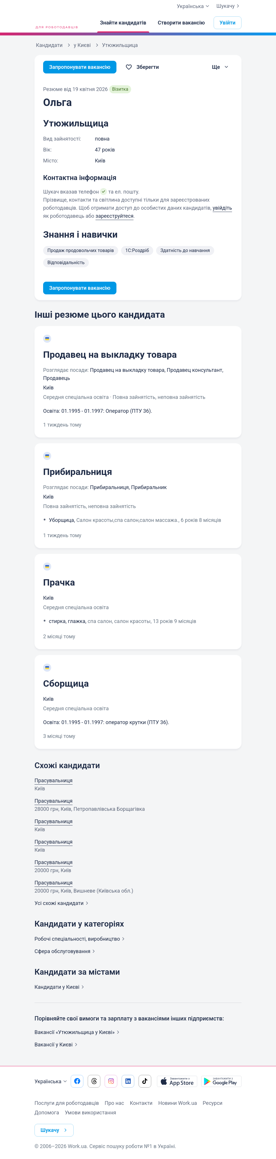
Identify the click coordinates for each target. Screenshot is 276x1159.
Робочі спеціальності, (80, 939)
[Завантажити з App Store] (177, 1081)
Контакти (141, 1103)
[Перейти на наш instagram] (111, 1081)
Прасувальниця (53, 780)
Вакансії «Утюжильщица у (78, 1032)
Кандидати (60, 987)
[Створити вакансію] (181, 23)
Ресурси (213, 1103)
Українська (51, 1081)
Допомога (46, 1112)
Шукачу (228, 6)
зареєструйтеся (114, 216)
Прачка (59, 582)
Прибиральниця (77, 471)
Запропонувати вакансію (79, 67)
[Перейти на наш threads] (94, 1081)
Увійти (228, 23)
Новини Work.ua (177, 1103)
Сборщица (66, 683)
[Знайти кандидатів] (123, 23)
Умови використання (90, 1112)
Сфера (65, 951)
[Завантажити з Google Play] (221, 1081)
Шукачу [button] (55, 1130)
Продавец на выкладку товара (110, 354)
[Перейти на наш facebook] (77, 1081)
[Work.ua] (56, 23)
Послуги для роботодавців (66, 1103)
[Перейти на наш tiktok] (145, 1081)
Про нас (114, 1103)
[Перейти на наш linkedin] (128, 1081)
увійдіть (222, 208)
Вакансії (57, 1044)
